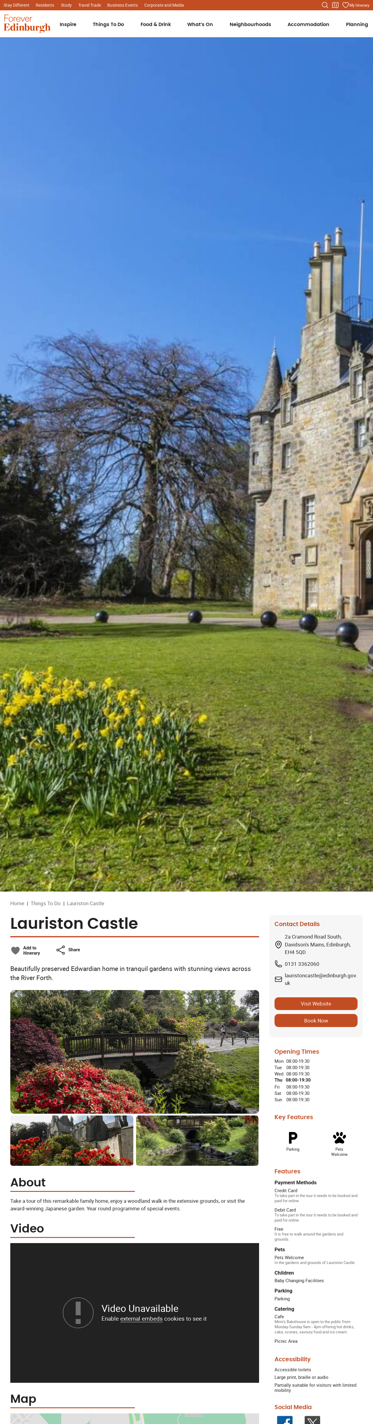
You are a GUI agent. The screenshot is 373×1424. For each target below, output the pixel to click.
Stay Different (16, 5)
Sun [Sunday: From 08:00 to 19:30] (278, 1099)
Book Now (316, 1020)
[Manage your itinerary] (356, 5)
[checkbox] (25, 950)
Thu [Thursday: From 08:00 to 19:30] (278, 1080)
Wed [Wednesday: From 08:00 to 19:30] (279, 1074)
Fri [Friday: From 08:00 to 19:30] (277, 1087)
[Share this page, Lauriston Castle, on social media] (67, 950)
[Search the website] (325, 5)
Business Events (122, 5)
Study (66, 5)
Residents (45, 5)
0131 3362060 (302, 963)
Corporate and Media (164, 5)
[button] (67, 950)
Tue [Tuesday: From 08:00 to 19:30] (278, 1067)
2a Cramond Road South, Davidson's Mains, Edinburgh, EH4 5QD (318, 944)
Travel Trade (89, 5)
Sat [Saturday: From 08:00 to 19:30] (278, 1093)
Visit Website (316, 1003)
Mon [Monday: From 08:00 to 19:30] (279, 1061)
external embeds (141, 1318)
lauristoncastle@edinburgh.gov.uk (321, 979)
